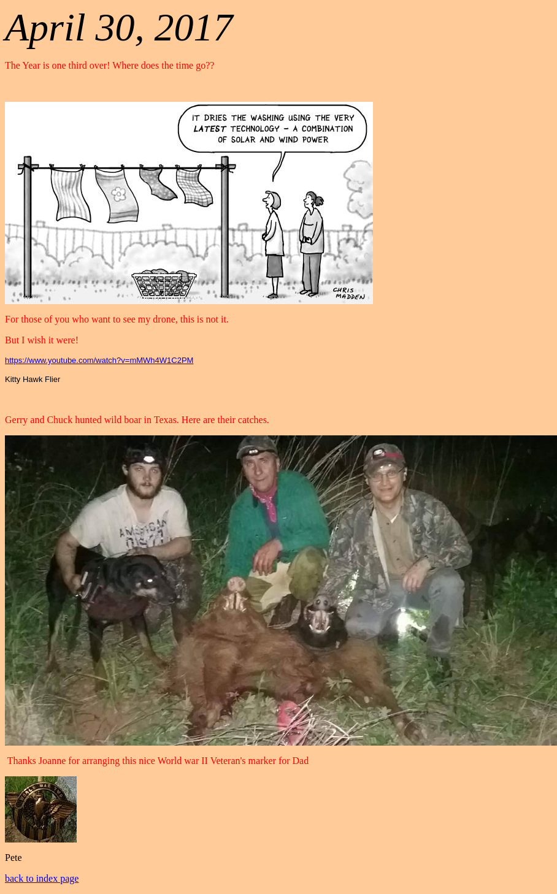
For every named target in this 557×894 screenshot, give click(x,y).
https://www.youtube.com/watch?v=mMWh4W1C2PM (99, 360)
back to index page (42, 878)
